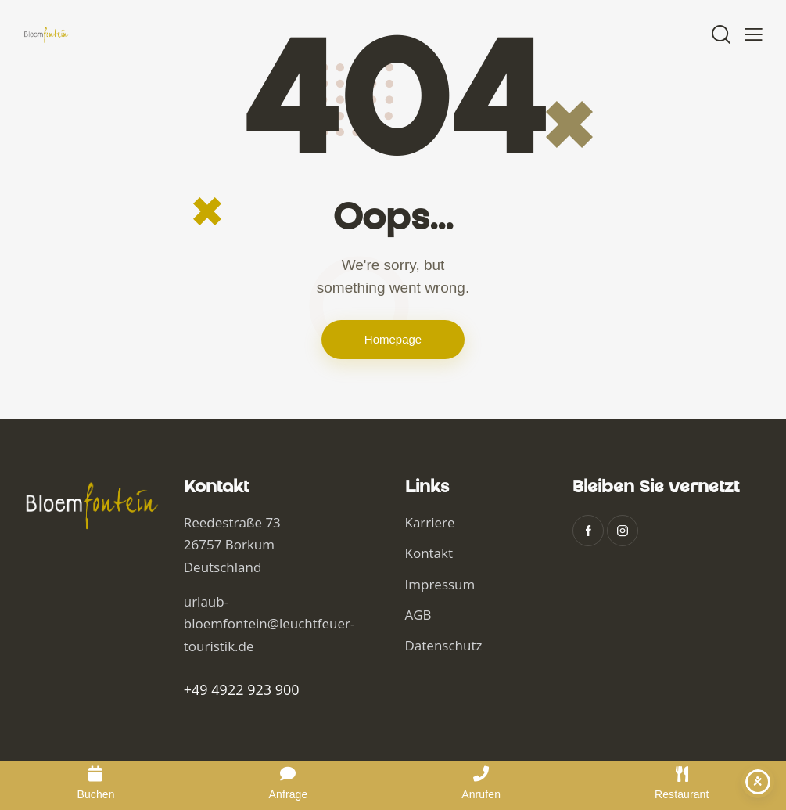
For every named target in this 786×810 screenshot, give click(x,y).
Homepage (393, 339)
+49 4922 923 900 (242, 689)
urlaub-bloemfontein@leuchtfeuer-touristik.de (269, 623)
